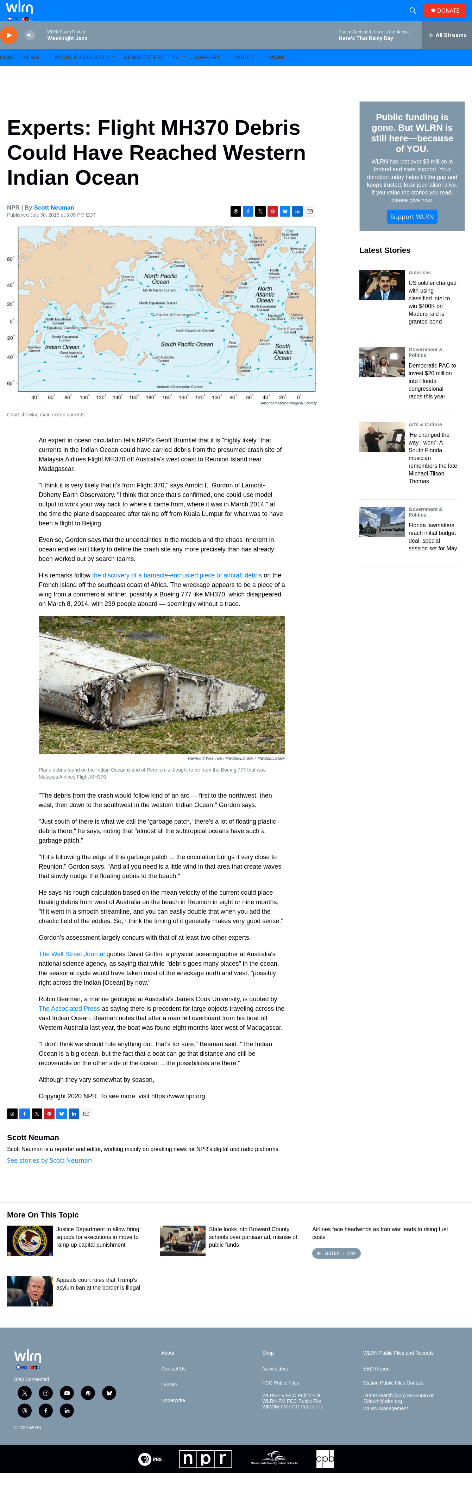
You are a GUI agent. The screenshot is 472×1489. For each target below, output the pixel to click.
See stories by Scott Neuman (49, 1176)
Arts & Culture (425, 440)
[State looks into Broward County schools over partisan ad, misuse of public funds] (183, 1256)
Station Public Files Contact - (395, 1398)
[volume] (30, 51)
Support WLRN (412, 232)
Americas (420, 288)
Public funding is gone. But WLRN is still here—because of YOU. (412, 149)
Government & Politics (425, 368)
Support (207, 73)
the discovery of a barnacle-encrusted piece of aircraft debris (177, 591)
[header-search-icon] (415, 18)
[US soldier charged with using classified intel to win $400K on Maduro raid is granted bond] (382, 301)
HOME (8, 73)
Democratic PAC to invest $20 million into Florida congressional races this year (432, 396)
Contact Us (173, 1384)
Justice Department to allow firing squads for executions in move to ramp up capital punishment (97, 1253)
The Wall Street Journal (72, 969)
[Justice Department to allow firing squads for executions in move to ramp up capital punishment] (30, 1256)
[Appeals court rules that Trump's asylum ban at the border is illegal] (30, 1307)
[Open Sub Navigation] (45, 73)
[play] (8, 51)
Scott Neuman (54, 223)
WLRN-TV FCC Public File (291, 1411)
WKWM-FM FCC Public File (292, 1422)
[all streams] (447, 51)
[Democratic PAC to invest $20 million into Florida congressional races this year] (382, 378)
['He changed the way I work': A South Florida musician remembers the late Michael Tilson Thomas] (382, 453)
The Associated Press (69, 1024)
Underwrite (173, 1416)
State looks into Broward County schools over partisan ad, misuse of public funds (253, 1253)
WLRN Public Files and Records (398, 1369)
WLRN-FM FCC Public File (291, 1417)
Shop (268, 1369)
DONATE (452, 18)
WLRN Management (385, 1424)
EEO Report (376, 1384)
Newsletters (144, 73)
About (244, 73)
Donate (169, 1400)
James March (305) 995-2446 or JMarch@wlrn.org (398, 1414)
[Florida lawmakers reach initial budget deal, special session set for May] (382, 538)
